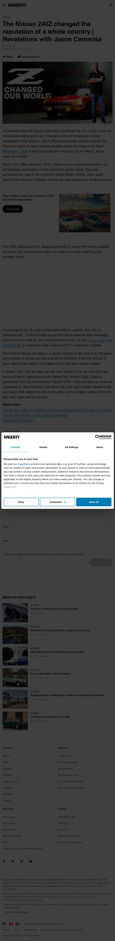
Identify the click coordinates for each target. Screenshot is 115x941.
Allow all (94, 501)
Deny (21, 501)
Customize (58, 501)
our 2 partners (21, 464)
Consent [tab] (15, 447)
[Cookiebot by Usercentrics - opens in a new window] (97, 437)
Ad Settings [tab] (71, 447)
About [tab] (99, 447)
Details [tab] (43, 447)
